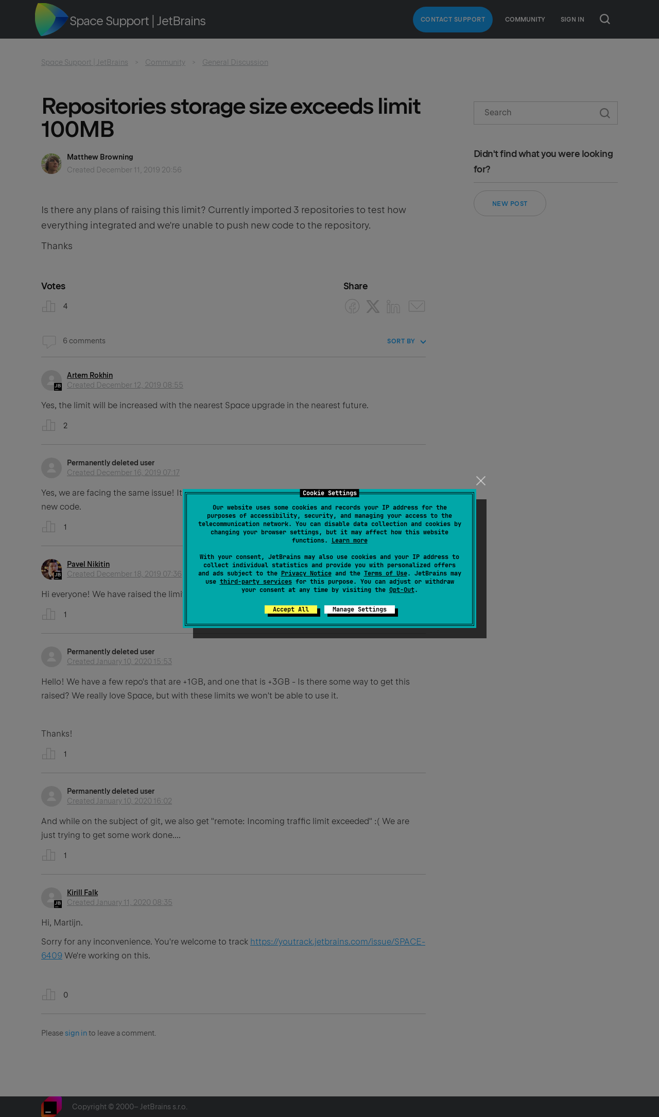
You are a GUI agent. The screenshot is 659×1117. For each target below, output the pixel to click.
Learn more (350, 540)
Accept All (291, 609)
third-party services (256, 582)
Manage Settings (360, 609)
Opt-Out (401, 590)
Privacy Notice (306, 573)
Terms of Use (385, 573)
